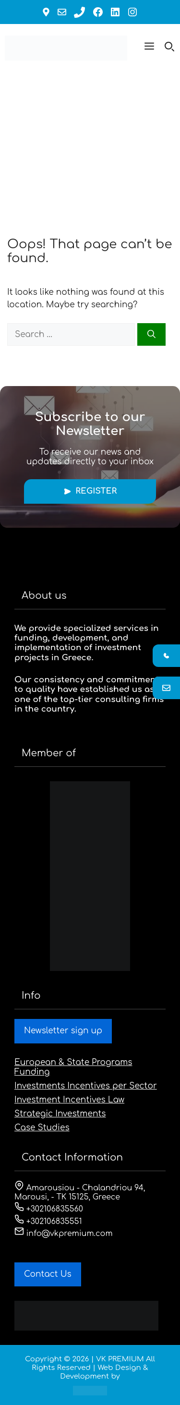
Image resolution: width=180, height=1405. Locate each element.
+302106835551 (48, 1221)
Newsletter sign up (63, 1030)
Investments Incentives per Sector (85, 1085)
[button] (149, 48)
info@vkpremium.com (63, 1233)
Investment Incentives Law (69, 1099)
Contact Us (48, 1274)
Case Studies (42, 1127)
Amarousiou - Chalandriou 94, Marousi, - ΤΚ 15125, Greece (79, 1192)
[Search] (151, 334)
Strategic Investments (60, 1113)
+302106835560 (48, 1209)
